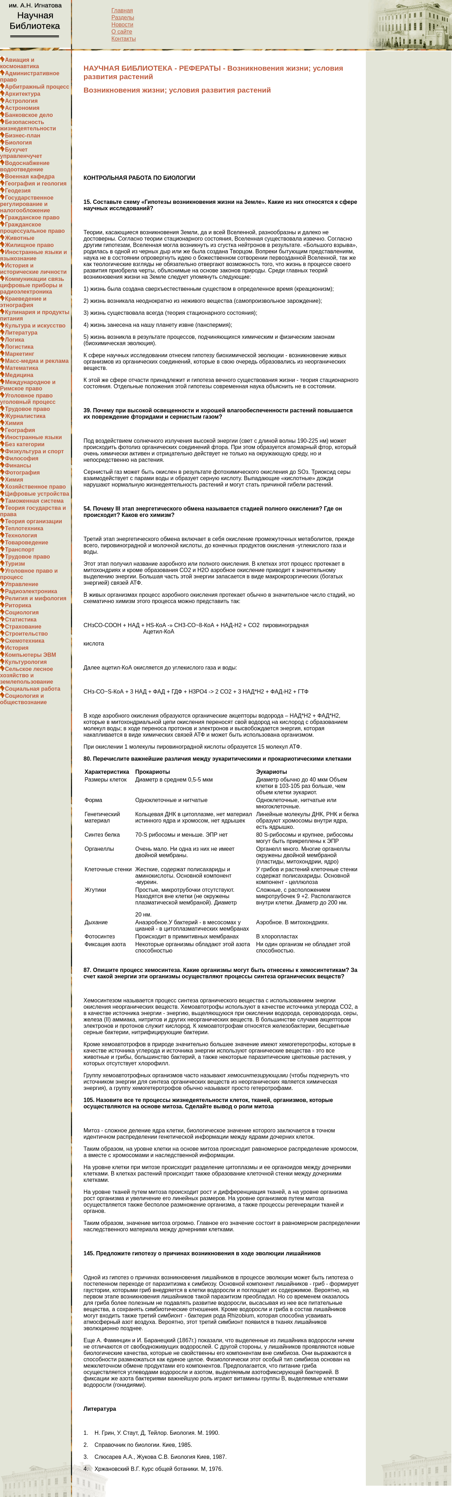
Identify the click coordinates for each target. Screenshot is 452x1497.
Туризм (15, 564)
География (20, 430)
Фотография (22, 473)
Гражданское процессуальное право (32, 228)
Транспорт (19, 550)
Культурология (26, 662)
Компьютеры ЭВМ (30, 655)
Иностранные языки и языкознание (33, 255)
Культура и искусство (35, 326)
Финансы (18, 465)
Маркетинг (19, 354)
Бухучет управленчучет (21, 153)
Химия (14, 423)
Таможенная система (34, 501)
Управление (21, 584)
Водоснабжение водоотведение (24, 166)
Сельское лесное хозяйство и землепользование (26, 675)
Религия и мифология (35, 598)
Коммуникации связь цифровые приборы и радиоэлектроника (32, 285)
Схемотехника (24, 641)
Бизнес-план (22, 135)
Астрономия (22, 108)
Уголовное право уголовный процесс (27, 399)
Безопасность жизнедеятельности (28, 125)
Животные (19, 238)
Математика (21, 368)
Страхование (23, 627)
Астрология (21, 101)
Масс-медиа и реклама (37, 361)
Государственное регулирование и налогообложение (26, 204)
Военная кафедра (30, 176)
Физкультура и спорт (34, 451)
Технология (21, 535)
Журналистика (25, 416)
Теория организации (33, 521)
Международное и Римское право (27, 385)
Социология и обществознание (23, 699)
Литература (21, 333)
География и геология (36, 184)
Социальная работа (32, 689)
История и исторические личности (33, 269)
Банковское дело (29, 115)
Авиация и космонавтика (19, 63)
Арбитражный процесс (37, 87)
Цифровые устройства (37, 494)
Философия (21, 458)
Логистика (19, 347)
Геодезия (18, 191)
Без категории (24, 444)
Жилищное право (29, 245)
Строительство (26, 634)
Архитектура (22, 94)
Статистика (20, 620)
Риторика (18, 605)
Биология (18, 143)
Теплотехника (24, 528)
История (17, 648)
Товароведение (26, 543)
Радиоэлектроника (31, 591)
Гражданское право (32, 217)
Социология (22, 612)
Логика (14, 340)
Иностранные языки (33, 437)
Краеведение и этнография (23, 302)
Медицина (19, 375)
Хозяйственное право (35, 487)
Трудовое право (27, 409)
